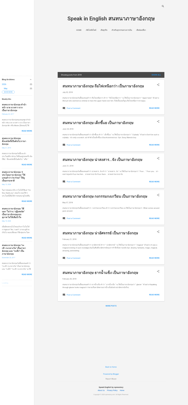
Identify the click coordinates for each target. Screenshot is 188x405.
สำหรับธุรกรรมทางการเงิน (122, 30)
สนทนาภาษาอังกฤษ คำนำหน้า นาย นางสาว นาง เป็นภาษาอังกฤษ (14, 107)
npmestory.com (110, 394)
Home (79, 30)
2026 (4, 84)
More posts (111, 306)
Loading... (5, 283)
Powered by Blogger (111, 374)
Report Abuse (111, 379)
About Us (101, 390)
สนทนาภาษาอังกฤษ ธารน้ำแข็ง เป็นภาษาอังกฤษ (100, 273)
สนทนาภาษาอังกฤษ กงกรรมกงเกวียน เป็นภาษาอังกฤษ (104, 196)
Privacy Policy (112, 390)
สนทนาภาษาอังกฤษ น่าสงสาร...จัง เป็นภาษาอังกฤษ (102, 160)
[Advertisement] (111, 51)
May (5, 88)
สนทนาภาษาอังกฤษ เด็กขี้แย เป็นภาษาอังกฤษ (97, 123)
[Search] (163, 6)
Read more (154, 108)
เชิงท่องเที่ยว (141, 30)
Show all (156, 75)
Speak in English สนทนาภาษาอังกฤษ (111, 18)
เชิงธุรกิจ (103, 30)
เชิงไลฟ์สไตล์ (91, 30)
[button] (158, 85)
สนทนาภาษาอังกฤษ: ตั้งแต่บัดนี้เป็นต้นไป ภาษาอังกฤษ (14, 141)
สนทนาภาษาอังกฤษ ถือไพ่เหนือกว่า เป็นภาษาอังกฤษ (103, 86)
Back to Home (111, 367)
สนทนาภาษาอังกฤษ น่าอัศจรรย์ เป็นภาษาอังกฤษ (100, 233)
